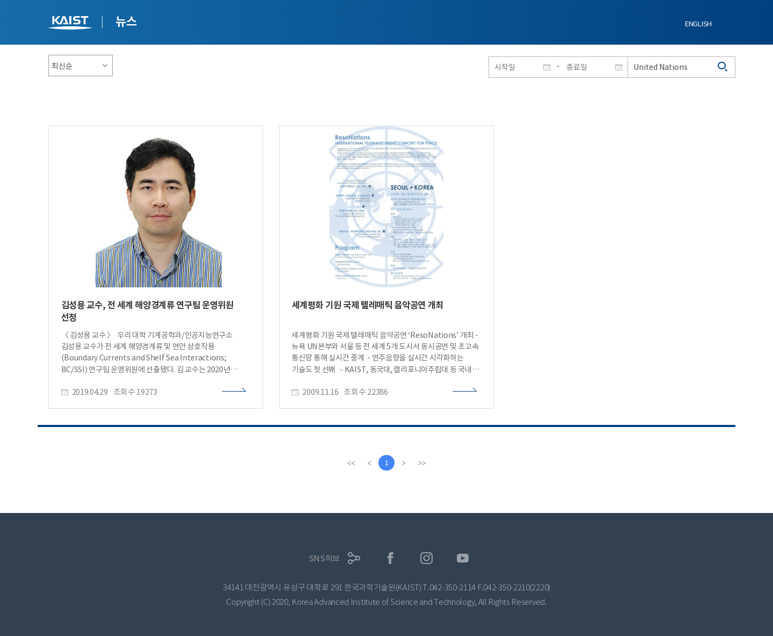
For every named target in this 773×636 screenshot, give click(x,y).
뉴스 (125, 21)
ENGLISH (698, 23)
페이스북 (390, 558)
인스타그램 (426, 558)
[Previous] (369, 463)
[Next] (404, 463)
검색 (723, 67)
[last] (422, 463)
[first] (351, 463)
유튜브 (463, 558)
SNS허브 (324, 558)
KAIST (71, 24)
